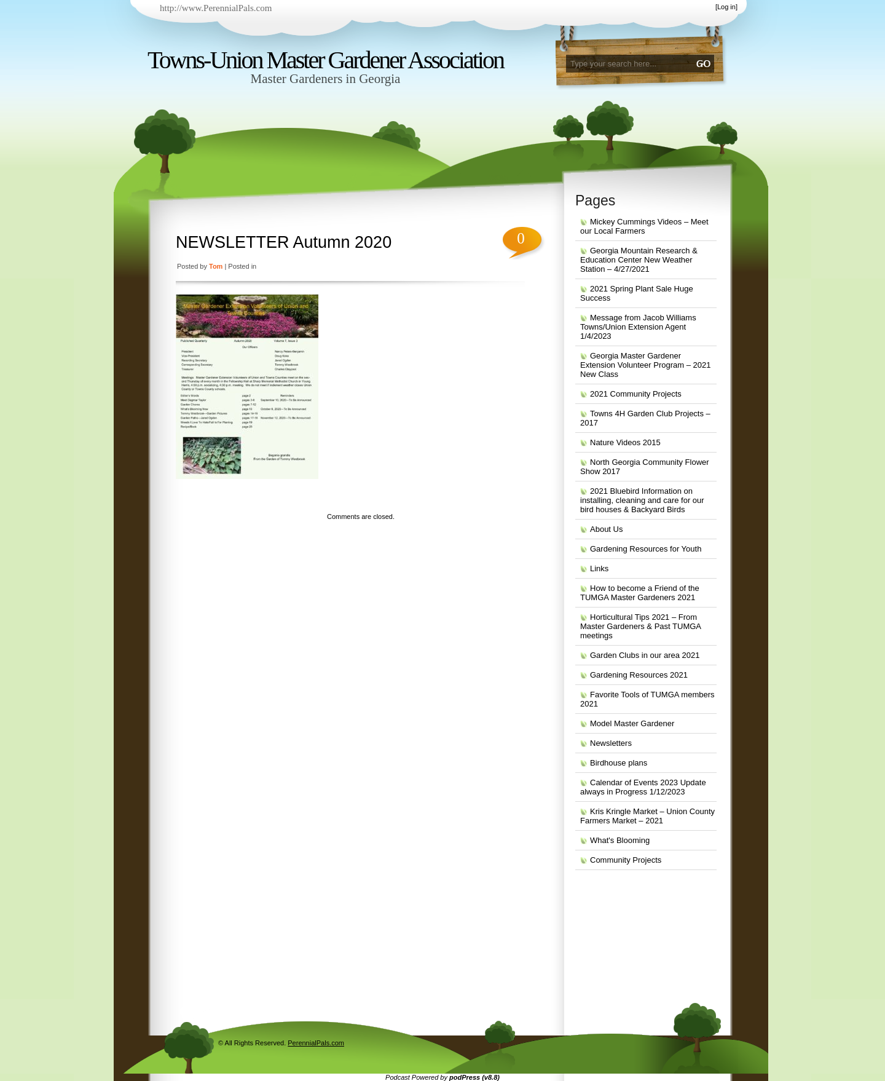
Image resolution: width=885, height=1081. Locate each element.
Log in (726, 6)
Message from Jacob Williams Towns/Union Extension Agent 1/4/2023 (638, 327)
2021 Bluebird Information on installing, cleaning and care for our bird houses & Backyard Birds (642, 500)
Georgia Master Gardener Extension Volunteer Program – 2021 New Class (645, 365)
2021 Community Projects (636, 393)
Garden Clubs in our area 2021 (645, 655)
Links (599, 568)
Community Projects (625, 860)
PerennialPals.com (316, 1043)
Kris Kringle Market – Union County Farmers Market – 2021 (647, 816)
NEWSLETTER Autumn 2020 (283, 242)
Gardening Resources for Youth (645, 548)
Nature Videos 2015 (625, 442)
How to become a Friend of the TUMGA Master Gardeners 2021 (639, 593)
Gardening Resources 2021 (639, 674)
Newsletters (611, 743)
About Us (606, 529)
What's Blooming (620, 840)
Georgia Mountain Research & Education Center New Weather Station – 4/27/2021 (639, 260)
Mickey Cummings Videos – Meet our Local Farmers (644, 226)
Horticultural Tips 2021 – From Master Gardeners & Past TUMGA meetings (640, 626)
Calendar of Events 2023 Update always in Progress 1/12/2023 (643, 787)
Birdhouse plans (618, 762)
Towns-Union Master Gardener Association (325, 60)
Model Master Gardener (632, 723)
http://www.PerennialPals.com (216, 8)
